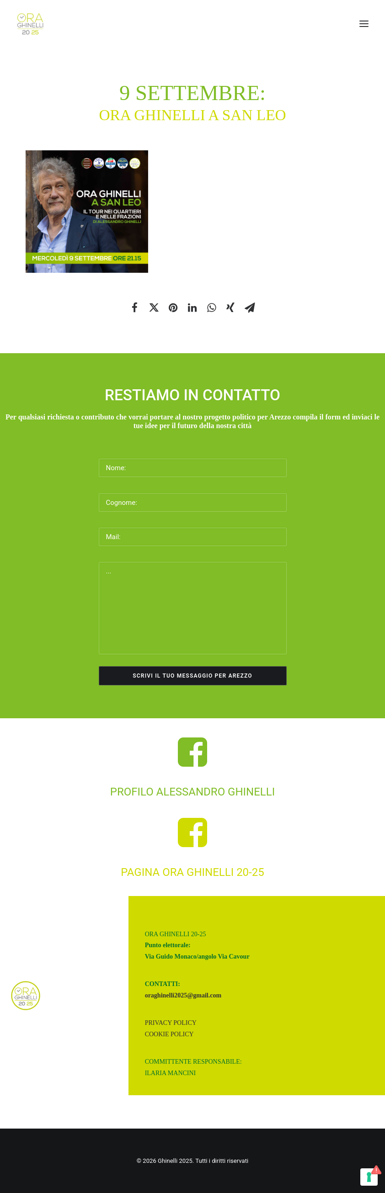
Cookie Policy (169, 1034)
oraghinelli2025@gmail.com (183, 995)
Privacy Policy (171, 1022)
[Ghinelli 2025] (30, 23)
